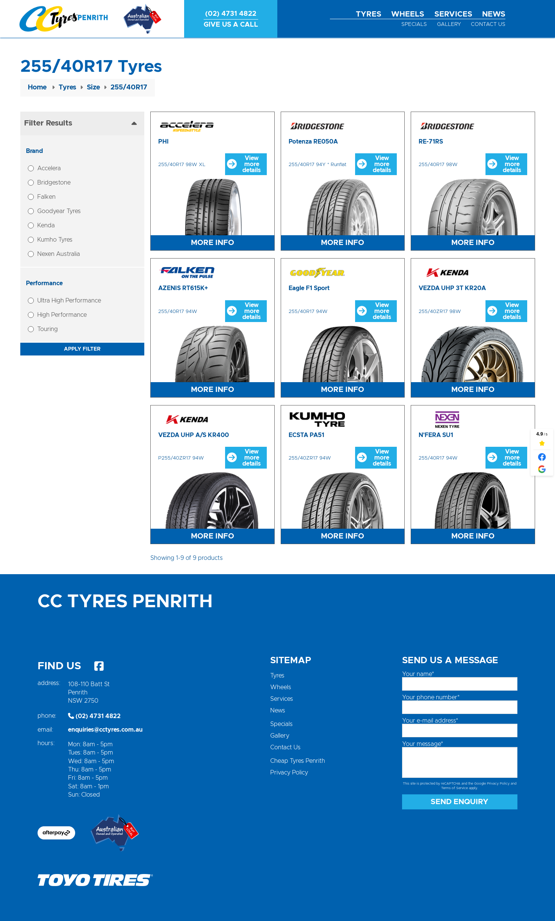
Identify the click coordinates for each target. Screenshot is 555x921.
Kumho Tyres (55, 240)
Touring (47, 329)
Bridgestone (54, 183)
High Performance (62, 315)
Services (453, 14)
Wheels (407, 14)
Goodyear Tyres (59, 211)
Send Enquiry (459, 802)
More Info (212, 243)
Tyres (368, 14)
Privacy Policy (289, 773)
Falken (46, 197)
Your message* (422, 744)
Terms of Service (454, 788)
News (493, 14)
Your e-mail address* (430, 721)
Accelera (49, 168)
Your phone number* (431, 697)
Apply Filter (82, 349)
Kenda (46, 225)
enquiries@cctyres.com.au (105, 730)
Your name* (418, 674)
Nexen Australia (58, 254)
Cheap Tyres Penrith (297, 761)
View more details (244, 164)
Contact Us (488, 24)
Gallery (449, 24)
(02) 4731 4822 (94, 716)
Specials (414, 24)
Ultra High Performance (69, 301)
